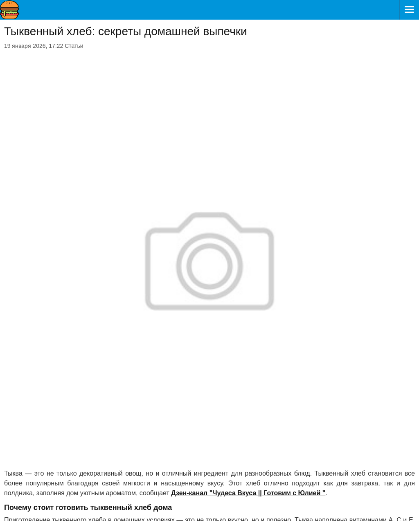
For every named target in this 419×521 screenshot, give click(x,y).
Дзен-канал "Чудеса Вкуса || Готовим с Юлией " (248, 493)
